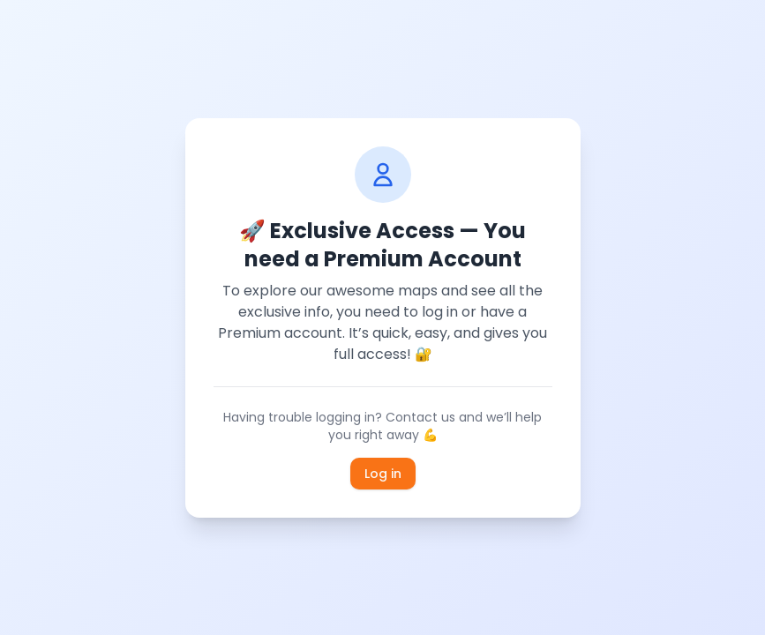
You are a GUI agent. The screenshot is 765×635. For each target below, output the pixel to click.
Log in (382, 473)
